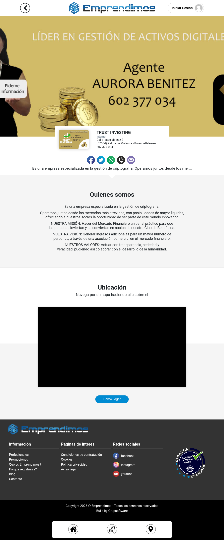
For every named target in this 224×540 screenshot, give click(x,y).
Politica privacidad (74, 464)
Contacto (15, 479)
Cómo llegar (112, 399)
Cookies (66, 459)
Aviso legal (68, 469)
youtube (122, 474)
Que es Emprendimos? (25, 464)
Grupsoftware (118, 511)
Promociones (18, 459)
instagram (124, 465)
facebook (123, 456)
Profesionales (19, 455)
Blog (12, 474)
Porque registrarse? (23, 469)
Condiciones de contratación (81, 455)
